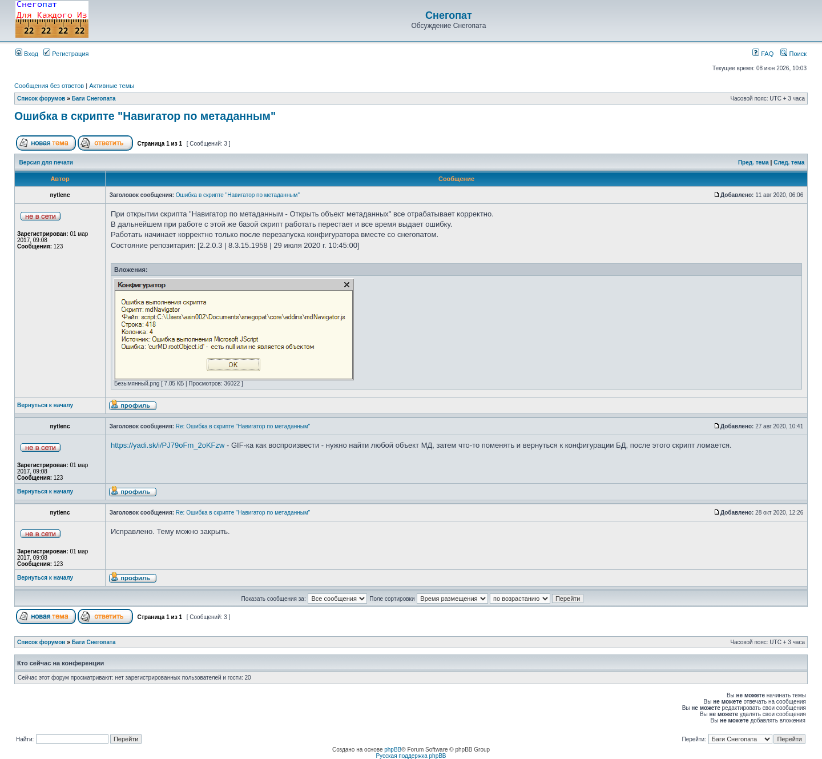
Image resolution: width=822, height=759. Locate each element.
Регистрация (65, 53)
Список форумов (41, 98)
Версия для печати (46, 162)
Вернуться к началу (45, 405)
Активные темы (111, 85)
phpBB (392, 749)
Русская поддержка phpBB (411, 756)
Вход (26, 53)
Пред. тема (753, 162)
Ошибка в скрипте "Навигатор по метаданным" (145, 116)
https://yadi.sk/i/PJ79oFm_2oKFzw (167, 445)
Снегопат (448, 15)
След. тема (788, 162)
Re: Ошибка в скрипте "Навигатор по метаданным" (243, 426)
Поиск (793, 53)
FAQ (762, 53)
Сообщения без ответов (49, 85)
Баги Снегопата (94, 98)
